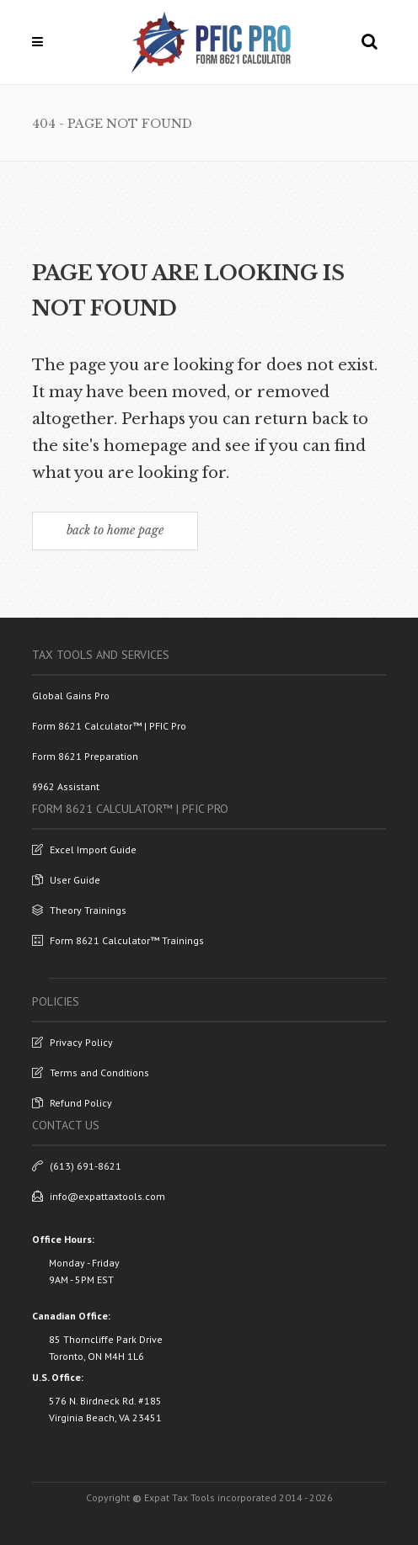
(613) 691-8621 (76, 1166)
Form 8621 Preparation (85, 756)
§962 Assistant (65, 786)
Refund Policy (72, 1102)
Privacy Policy (72, 1042)
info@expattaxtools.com (98, 1196)
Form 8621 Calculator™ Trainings (118, 940)
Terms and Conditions (90, 1072)
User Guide (66, 879)
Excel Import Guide (84, 849)
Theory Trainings (79, 910)
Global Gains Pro (71, 695)
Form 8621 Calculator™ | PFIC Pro (109, 725)
